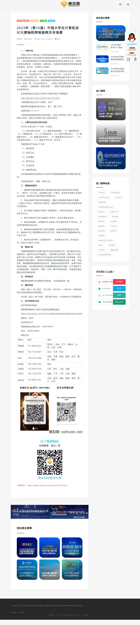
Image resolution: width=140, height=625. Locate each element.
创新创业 (118, 197)
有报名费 (101, 231)
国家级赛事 (37, 21)
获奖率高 (58, 21)
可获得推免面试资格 (105, 207)
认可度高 (48, 21)
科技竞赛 (29, 39)
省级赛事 (101, 226)
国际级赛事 (102, 216)
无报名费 (101, 235)
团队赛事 (115, 216)
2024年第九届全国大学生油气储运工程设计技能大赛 (117, 72)
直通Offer (114, 212)
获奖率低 (113, 231)
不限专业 (113, 226)
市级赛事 (113, 221)
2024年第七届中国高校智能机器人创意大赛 (117, 59)
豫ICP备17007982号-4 (74, 611)
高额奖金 (101, 221)
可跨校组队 (102, 202)
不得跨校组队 (115, 192)
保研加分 (101, 212)
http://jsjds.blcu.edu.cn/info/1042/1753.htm (41, 98)
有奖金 (100, 245)
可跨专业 (101, 192)
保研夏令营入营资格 (105, 240)
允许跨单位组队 (104, 197)
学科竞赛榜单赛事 (24, 21)
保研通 (21, 618)
